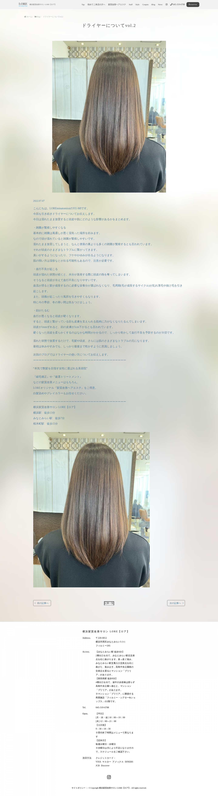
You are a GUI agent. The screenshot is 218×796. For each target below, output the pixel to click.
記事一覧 (109, 603)
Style (137, 4)
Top (83, 4)
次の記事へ (175, 603)
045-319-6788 (177, 4)
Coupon (145, 4)
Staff (131, 4)
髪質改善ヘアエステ (117, 4)
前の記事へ (43, 603)
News (160, 4)
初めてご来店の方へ (96, 4)
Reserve (193, 4)
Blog (153, 4)
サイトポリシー (78, 788)
